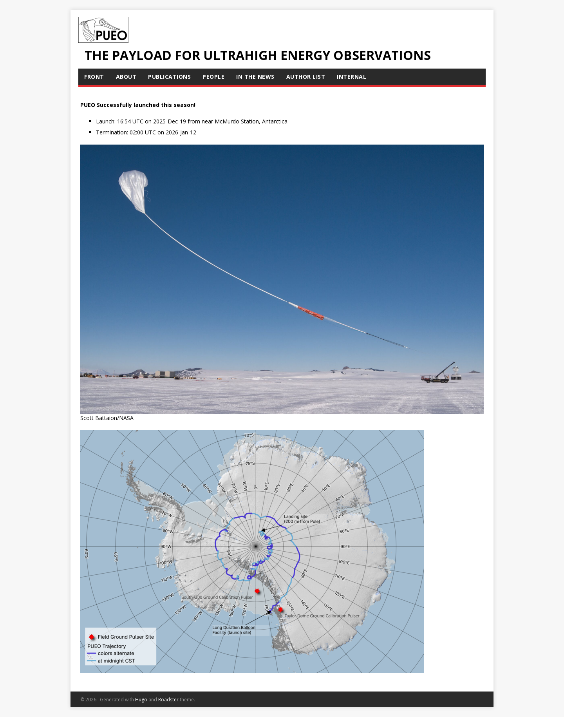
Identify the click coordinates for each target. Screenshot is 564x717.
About (126, 76)
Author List (305, 76)
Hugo (141, 699)
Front (94, 76)
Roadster (168, 699)
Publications (169, 76)
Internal (351, 76)
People (213, 76)
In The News (255, 76)
